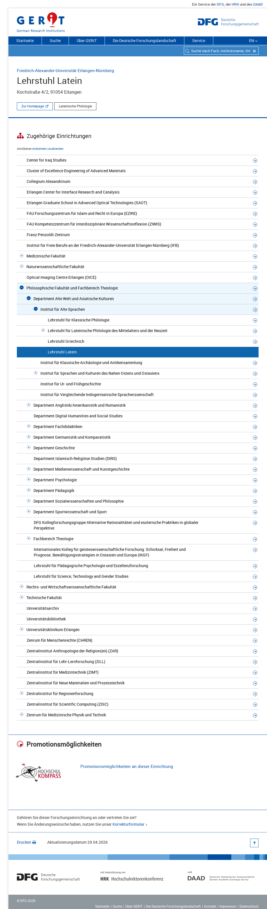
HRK (235, 4)
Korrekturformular (128, 824)
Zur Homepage (32, 106)
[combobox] (221, 51)
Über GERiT (87, 40)
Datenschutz (249, 906)
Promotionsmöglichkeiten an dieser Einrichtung (126, 766)
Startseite (25, 40)
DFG (220, 4)
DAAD (258, 4)
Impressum (228, 906)
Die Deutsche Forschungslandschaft (144, 40)
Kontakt (210, 906)
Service (198, 40)
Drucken (26, 842)
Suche (55, 40)
